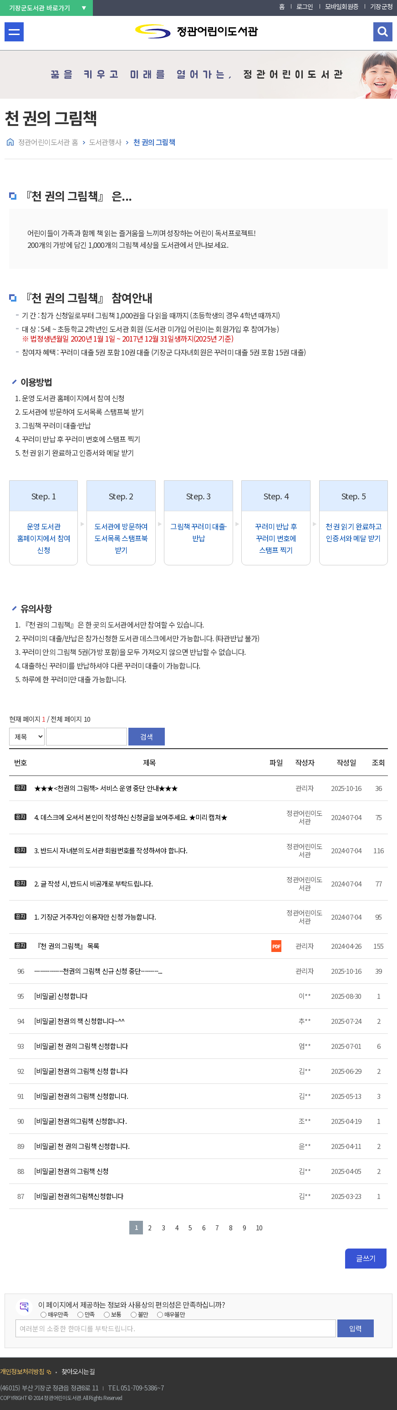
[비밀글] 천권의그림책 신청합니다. (80, 1121)
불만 (143, 1314)
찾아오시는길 (78, 1371)
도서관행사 (105, 141)
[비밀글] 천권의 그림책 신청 (71, 1171)
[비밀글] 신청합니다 (60, 996)
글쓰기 (366, 1258)
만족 (90, 1314)
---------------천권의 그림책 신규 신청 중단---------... (98, 971)
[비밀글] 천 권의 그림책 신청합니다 (81, 1046)
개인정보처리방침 (22, 1371)
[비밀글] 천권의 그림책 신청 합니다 (81, 1071)
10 (259, 1227)
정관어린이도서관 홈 (48, 141)
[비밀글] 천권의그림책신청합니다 (78, 1196)
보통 (116, 1314)
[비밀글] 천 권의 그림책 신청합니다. (81, 1146)
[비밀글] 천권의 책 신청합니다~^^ (79, 1021)
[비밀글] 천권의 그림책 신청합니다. (81, 1096)
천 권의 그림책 (153, 141)
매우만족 (58, 1314)
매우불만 (174, 1314)
